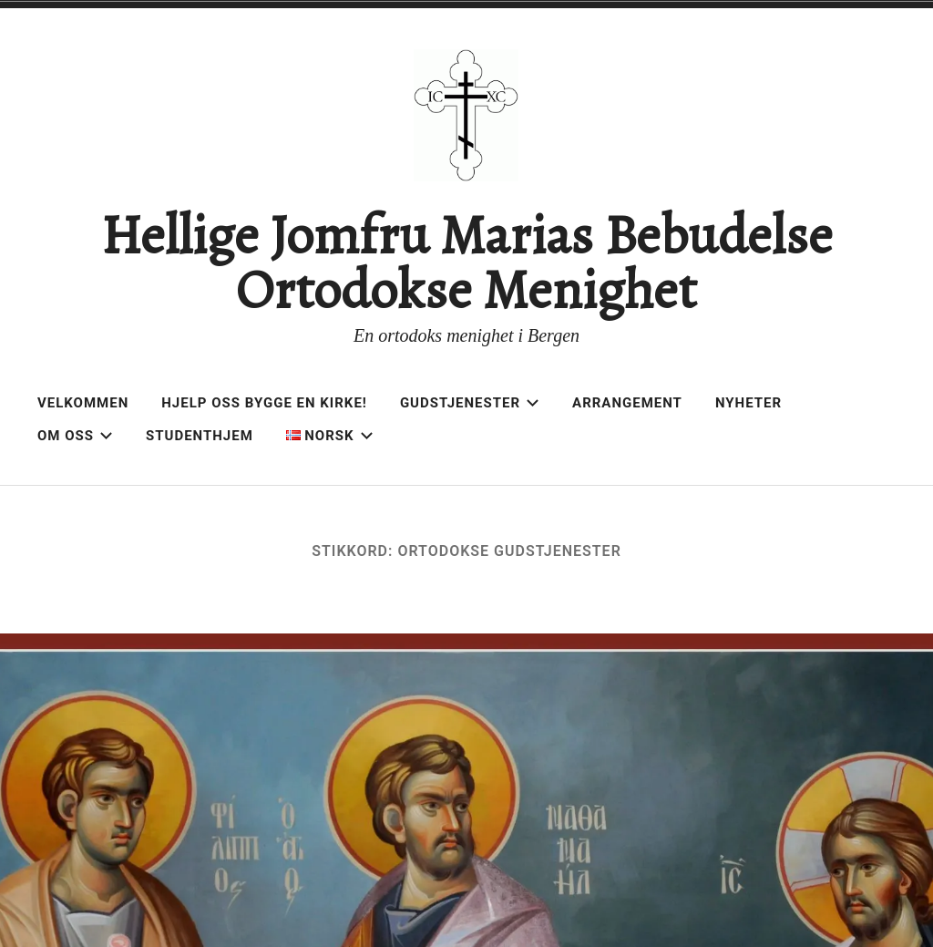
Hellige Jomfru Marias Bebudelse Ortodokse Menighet (466, 262)
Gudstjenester (469, 403)
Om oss (75, 435)
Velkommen (82, 403)
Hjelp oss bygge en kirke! (264, 403)
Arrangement (627, 403)
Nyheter (748, 403)
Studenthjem (199, 435)
